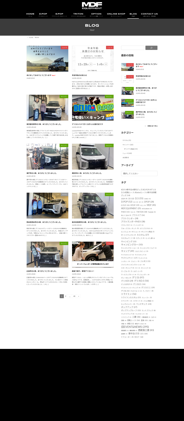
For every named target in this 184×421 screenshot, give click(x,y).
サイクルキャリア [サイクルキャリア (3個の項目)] (143, 266)
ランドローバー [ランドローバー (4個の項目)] (127, 337)
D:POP (56, 379)
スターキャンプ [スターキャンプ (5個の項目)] (128, 283)
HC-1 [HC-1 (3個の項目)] (124, 212)
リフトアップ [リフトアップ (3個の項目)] (141, 337)
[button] (149, 126)
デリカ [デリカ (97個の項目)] (139, 293)
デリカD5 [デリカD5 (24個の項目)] (128, 297)
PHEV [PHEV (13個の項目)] (125, 219)
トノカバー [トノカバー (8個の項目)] (141, 310)
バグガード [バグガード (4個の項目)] (139, 320)
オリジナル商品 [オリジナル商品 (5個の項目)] (128, 243)
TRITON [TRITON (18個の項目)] (143, 219)
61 (74, 296)
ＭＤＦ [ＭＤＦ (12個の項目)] (141, 365)
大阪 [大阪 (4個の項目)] (148, 344)
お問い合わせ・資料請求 (121, 379)
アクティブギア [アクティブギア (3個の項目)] (127, 232)
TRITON (73, 379)
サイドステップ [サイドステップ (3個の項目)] (127, 270)
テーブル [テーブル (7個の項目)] (126, 287)
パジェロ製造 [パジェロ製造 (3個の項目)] (150, 320)
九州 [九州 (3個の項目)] (145, 341)
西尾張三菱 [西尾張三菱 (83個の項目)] (130, 358)
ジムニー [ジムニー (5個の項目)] (147, 273)
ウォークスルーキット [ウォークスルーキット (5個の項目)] (130, 236)
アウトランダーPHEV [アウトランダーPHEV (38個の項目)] (134, 229)
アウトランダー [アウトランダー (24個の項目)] (146, 226)
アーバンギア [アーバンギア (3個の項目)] (140, 232)
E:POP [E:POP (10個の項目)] (137, 209)
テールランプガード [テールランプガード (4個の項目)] (129, 290)
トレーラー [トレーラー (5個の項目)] (149, 317)
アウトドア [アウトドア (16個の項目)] (128, 226)
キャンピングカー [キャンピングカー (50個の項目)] (133, 256)
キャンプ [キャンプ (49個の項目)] (148, 263)
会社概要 (136, 379)
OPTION (83, 379)
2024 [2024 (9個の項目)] (124, 202)
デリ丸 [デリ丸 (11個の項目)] (141, 307)
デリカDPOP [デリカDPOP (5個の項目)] (127, 300)
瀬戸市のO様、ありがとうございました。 (42, 173)
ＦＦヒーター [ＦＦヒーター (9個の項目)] (128, 365)
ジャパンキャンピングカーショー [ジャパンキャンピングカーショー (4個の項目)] (134, 280)
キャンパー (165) (129, 146)
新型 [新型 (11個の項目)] (131, 347)
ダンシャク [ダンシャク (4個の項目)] (147, 283)
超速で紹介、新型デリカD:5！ (83, 271)
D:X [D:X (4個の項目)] (136, 205)
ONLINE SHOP (95, 379)
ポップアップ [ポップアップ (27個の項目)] (130, 327)
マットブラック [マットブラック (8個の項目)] (128, 334)
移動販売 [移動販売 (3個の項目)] (125, 355)
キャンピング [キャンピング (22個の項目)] (129, 253)
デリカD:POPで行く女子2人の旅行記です (87, 124)
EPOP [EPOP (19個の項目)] (148, 209)
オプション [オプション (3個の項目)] (137, 239)
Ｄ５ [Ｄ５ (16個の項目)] (138, 362)
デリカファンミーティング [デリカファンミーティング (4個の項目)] (131, 304)
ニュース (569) (128, 155)
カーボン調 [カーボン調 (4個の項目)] (136, 249)
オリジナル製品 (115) (132, 150)
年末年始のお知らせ (79, 75)
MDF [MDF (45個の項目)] (133, 212)
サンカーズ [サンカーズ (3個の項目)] (126, 273)
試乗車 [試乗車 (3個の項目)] (143, 358)
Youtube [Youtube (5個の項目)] (125, 222)
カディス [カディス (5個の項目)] (125, 249)
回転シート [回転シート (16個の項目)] (128, 344)
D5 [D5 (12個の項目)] (132, 202)
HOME (47, 379)
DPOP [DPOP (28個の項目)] (126, 209)
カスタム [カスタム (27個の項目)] (128, 246)
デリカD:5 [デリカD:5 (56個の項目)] (144, 297)
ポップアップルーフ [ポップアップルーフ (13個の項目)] (132, 330)
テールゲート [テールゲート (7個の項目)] (138, 287)
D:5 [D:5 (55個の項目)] (140, 201)
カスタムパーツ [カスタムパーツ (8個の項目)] (143, 246)
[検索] (151, 48)
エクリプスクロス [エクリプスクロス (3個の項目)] (148, 236)
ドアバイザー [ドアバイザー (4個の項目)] (127, 320)
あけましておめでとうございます (41, 75)
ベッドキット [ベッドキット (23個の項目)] (146, 324)
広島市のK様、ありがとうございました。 (42, 271)
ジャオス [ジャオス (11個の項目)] (126, 276)
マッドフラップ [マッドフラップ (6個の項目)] (144, 334)
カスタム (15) (128, 141)
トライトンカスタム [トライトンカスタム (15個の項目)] (132, 317)
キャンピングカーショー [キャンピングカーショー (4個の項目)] (130, 259)
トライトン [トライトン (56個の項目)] (129, 314)
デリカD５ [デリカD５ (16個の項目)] (141, 300)
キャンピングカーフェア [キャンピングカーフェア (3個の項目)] (130, 263)
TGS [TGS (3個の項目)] (133, 219)
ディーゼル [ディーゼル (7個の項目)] (126, 294)
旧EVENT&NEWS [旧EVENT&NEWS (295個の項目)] (136, 351)
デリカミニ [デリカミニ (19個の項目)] (128, 307)
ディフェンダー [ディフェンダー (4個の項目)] (144, 290)
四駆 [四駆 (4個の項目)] (151, 341)
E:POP (65, 379)
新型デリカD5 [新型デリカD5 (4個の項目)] (142, 347)
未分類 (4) (126, 160)
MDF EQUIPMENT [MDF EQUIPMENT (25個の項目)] (132, 215)
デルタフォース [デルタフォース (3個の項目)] (127, 310)
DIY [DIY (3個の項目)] (142, 205)
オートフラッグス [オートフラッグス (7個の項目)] (144, 243)
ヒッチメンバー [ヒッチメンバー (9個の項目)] (129, 324)
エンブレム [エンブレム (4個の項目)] (126, 239)
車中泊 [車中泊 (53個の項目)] (127, 361)
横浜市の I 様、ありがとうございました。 (87, 173)
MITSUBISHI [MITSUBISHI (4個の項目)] (151, 216)
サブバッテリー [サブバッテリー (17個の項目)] (144, 270)
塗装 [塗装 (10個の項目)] (140, 344)
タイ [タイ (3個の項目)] (139, 283)
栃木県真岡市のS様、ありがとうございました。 (90, 222)
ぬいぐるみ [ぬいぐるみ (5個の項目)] (136, 222)
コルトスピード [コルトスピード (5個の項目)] (128, 266)
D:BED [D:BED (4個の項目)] (149, 202)
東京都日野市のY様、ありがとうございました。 (44, 124)
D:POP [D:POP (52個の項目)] (127, 205)
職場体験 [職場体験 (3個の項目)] (135, 355)
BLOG (107, 379)
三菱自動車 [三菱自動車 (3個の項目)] (136, 341)
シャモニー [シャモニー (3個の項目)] (137, 273)
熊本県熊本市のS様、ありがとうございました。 (44, 222)
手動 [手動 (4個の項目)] (124, 347)
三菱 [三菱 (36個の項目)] (125, 340)
